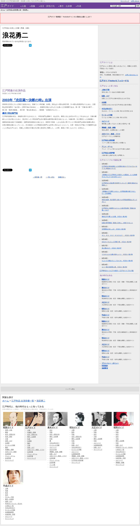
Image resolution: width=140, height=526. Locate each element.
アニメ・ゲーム (107, 146)
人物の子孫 (105, 90)
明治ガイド (105, 296)
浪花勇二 (25, 10)
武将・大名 (8, 430)
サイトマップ (125, 1)
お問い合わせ (135, 1)
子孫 (6, 439)
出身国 (104, 102)
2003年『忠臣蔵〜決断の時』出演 (26, 100)
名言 (95, 434)
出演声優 (8, 458)
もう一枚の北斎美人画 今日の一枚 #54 (114, 267)
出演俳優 (8, 454)
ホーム (3, 10)
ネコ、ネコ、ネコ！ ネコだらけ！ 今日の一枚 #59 (118, 235)
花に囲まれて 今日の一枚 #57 (111, 248)
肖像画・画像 (9, 449)
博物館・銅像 (120, 462)
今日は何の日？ (107, 109)
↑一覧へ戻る (50, 177)
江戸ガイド (35, 426)
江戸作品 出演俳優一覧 (14, 10)
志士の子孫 (53, 449)
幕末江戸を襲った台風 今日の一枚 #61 (114, 216)
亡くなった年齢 (107, 115)
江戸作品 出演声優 (108, 153)
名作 (117, 436)
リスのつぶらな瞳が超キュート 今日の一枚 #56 (117, 254)
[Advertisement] (49, 68)
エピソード (105, 121)
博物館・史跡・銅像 (109, 127)
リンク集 (52, 464)
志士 (51, 430)
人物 (24, 6)
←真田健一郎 (37, 177)
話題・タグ (105, 96)
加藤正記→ (62, 177)
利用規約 (105, 366)
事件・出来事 (66, 6)
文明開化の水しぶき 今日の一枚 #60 (114, 229)
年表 (79, 6)
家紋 (6, 432)
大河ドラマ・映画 (10, 451)
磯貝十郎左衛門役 (10, 113)
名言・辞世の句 (47, 6)
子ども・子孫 (9, 497)
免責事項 (105, 368)
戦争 (73, 432)
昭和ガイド (105, 309)
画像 (33, 6)
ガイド (7, 5)
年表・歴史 (8, 436)
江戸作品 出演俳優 (108, 140)
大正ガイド (105, 302)
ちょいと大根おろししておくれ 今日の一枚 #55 (117, 260)
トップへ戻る (70, 389)
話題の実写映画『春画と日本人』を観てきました (117, 223)
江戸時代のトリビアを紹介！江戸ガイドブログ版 (117, 271)
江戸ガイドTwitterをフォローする (114, 81)
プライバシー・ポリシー (110, 363)
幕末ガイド (105, 288)
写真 (51, 432)
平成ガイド (105, 315)
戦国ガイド (105, 279)
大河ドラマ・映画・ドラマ (111, 134)
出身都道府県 (76, 454)
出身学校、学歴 (121, 458)
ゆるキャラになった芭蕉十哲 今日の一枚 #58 (116, 242)
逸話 (6, 447)
